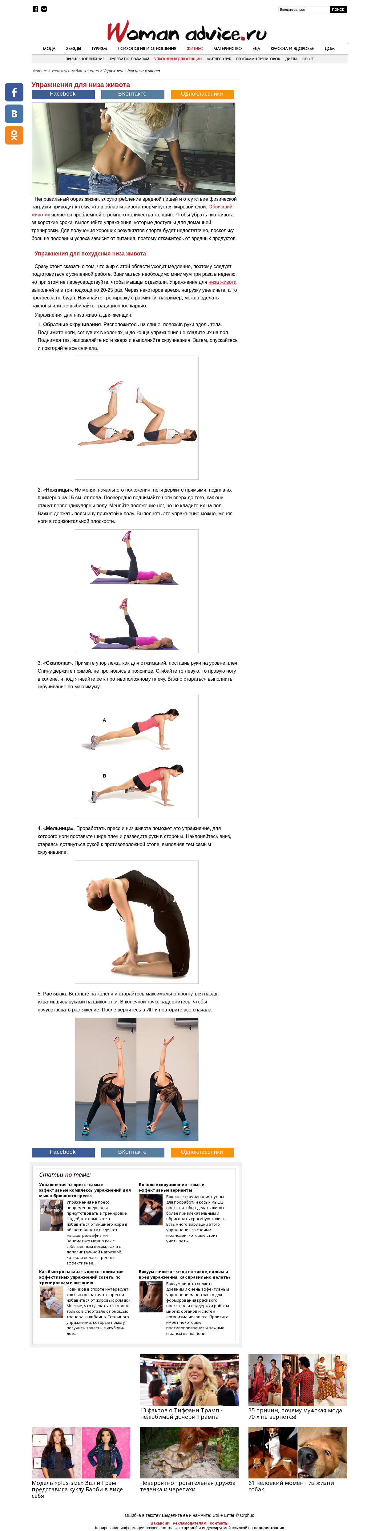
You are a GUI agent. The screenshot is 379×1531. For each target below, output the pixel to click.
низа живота (222, 282)
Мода (49, 48)
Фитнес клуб (219, 59)
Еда (256, 48)
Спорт (307, 59)
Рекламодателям (189, 1523)
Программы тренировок (258, 59)
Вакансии (160, 1523)
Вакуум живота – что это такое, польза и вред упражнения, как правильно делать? (185, 1274)
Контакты (219, 1523)
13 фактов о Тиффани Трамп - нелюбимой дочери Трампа (181, 1413)
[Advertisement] (295, 120)
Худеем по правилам (129, 59)
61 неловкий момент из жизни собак (291, 1486)
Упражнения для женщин (178, 59)
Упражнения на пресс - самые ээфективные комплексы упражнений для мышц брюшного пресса (85, 1190)
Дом (330, 48)
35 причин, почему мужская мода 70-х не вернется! (295, 1413)
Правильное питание (85, 59)
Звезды (73, 48)
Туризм (99, 48)
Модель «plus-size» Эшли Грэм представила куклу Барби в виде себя (77, 1489)
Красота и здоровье (292, 48)
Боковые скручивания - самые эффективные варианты (171, 1187)
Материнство (227, 48)
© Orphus (245, 1515)
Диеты (291, 59)
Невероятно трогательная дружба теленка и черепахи (188, 1486)
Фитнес (195, 48)
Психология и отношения (147, 48)
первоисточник (269, 1527)
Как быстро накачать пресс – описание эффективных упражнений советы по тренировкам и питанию (81, 1277)
